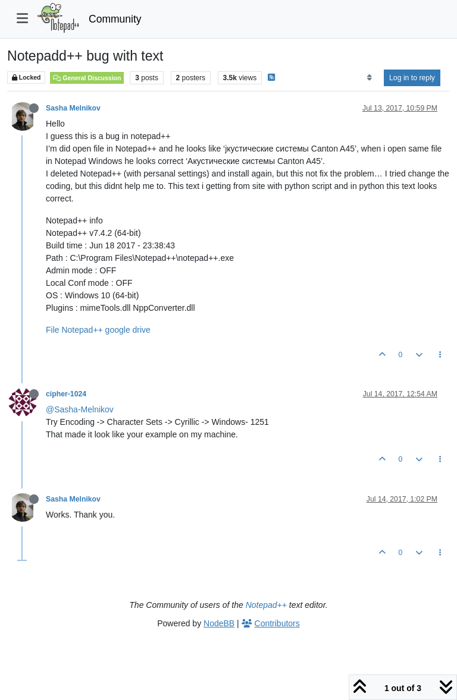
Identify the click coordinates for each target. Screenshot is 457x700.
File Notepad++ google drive (98, 330)
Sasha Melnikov (73, 108)
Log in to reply (412, 78)
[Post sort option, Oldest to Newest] (369, 78)
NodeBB (219, 623)
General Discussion (87, 77)
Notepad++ (266, 605)
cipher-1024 (66, 394)
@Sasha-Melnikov (80, 409)
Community (115, 19)
